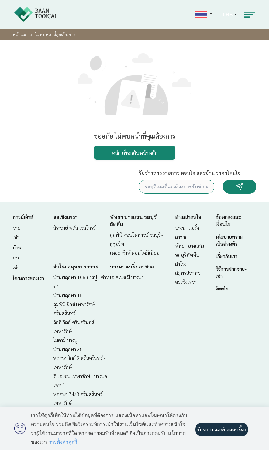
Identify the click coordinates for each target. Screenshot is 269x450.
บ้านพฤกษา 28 (68, 349)
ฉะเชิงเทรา (65, 217)
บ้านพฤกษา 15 (68, 295)
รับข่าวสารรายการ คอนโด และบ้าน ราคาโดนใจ (190, 172)
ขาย (16, 227)
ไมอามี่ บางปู (65, 340)
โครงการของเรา (28, 278)
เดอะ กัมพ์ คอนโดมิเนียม (134, 252)
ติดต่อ (222, 288)
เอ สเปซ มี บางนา (127, 277)
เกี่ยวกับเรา (226, 256)
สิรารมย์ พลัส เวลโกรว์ (74, 227)
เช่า (16, 237)
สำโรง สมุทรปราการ (75, 266)
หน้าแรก (20, 34)
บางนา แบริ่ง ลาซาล (132, 266)
